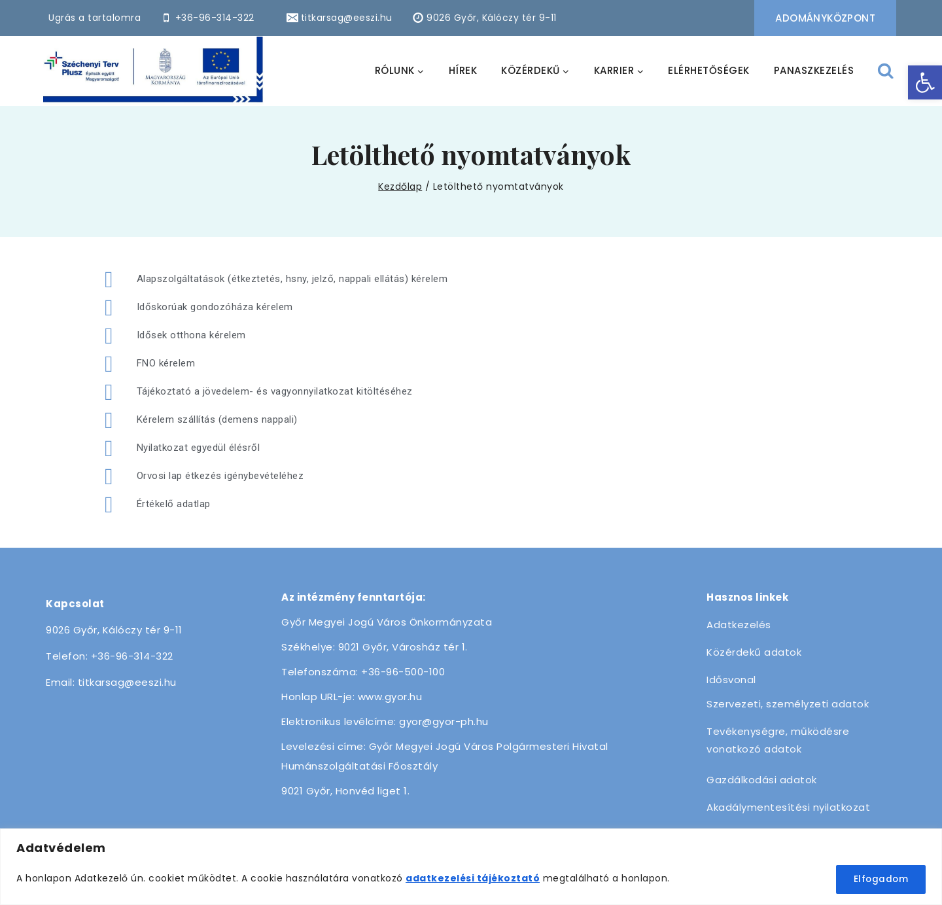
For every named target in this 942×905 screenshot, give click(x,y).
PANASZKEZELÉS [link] (814, 70)
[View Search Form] (886, 71)
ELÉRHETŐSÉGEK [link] (709, 70)
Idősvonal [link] (731, 679)
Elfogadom (879, 879)
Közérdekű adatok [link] (753, 652)
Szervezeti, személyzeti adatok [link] (787, 704)
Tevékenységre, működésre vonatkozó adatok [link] (777, 740)
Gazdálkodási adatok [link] (761, 780)
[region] (471, 867)
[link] (925, 82)
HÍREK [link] (463, 70)
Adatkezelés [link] (738, 624)
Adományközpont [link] (825, 18)
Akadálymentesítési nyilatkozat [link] (788, 807)
